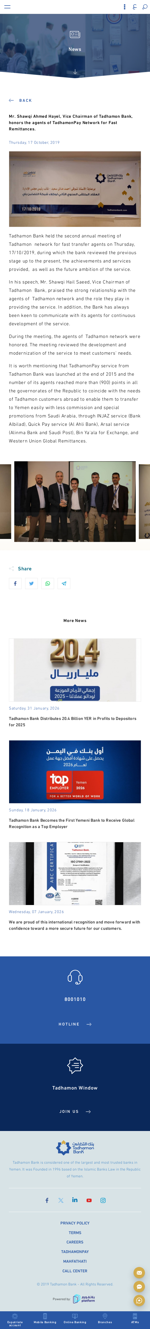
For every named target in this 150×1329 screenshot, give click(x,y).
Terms (75, 1232)
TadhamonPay (75, 1251)
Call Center (74, 1271)
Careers (74, 1242)
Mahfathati (75, 1261)
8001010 (75, 998)
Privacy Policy (75, 1222)
